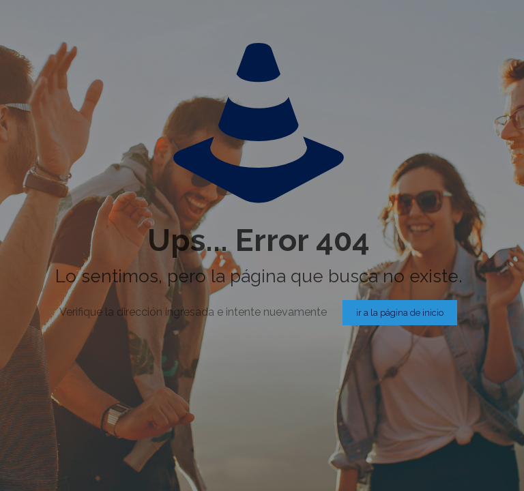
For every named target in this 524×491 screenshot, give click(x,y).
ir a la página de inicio (399, 313)
